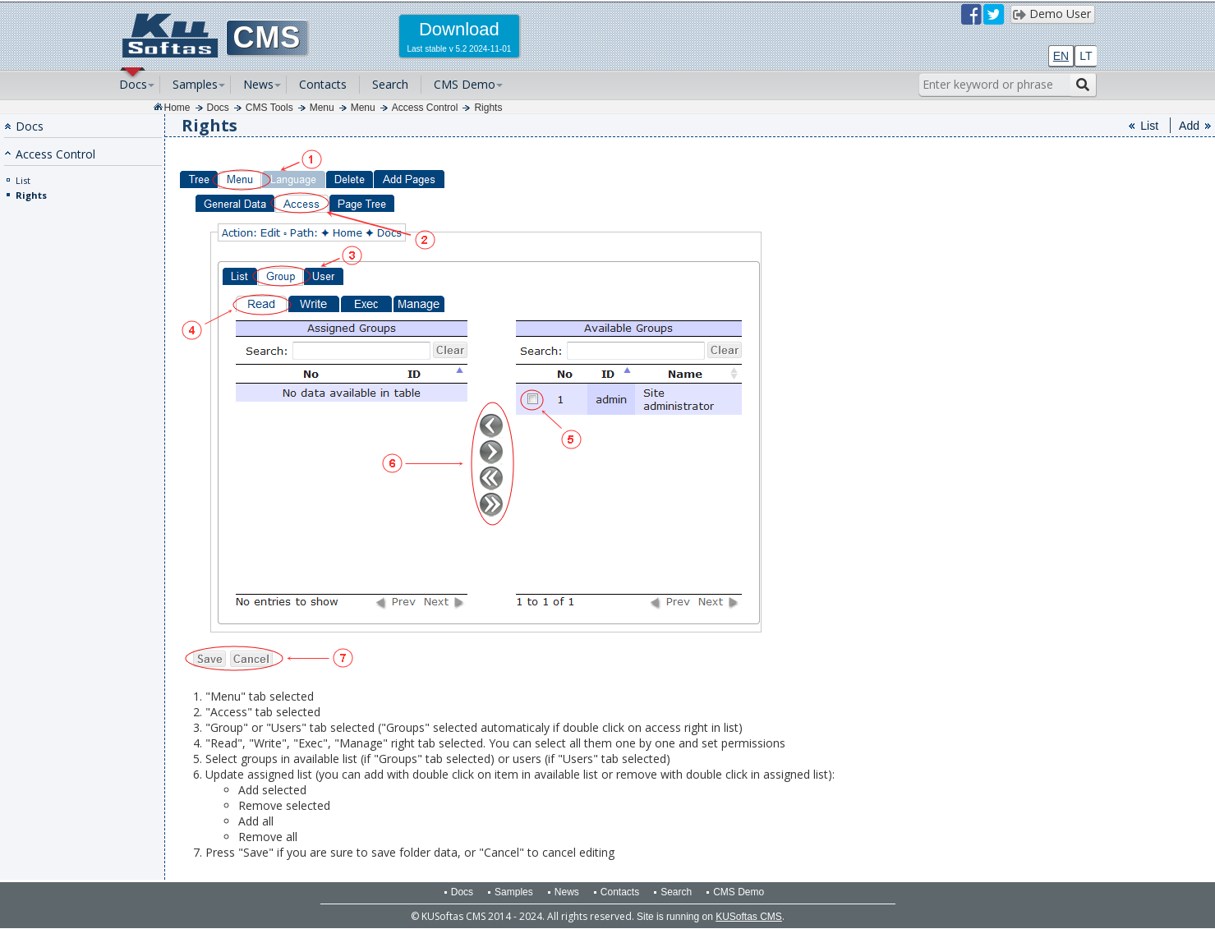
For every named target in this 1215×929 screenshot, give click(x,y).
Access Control (425, 107)
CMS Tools (269, 107)
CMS (267, 37)
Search (390, 84)
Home (177, 107)
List (23, 180)
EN (1061, 55)
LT (1085, 55)
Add (1189, 125)
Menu (322, 107)
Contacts (323, 84)
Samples (195, 84)
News (258, 84)
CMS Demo (464, 84)
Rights (488, 107)
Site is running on (709, 916)
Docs (133, 84)
